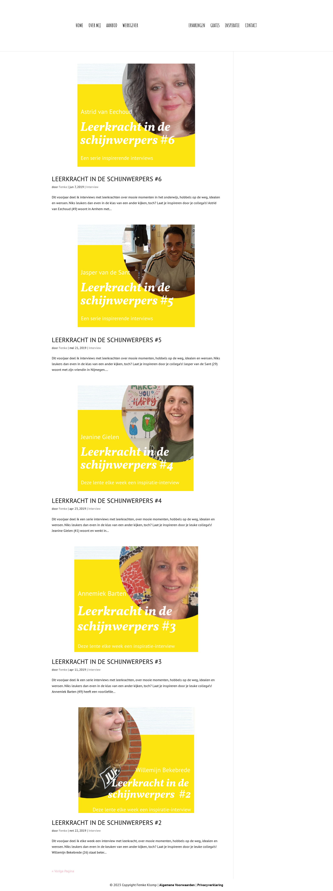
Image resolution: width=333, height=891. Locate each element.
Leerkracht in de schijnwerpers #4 (107, 500)
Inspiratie (232, 26)
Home (79, 26)
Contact (251, 26)
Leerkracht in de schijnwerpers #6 (107, 179)
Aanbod (111, 26)
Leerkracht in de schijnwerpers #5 (107, 340)
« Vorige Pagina (63, 871)
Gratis (215, 26)
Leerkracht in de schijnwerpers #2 (107, 822)
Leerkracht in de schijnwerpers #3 (107, 661)
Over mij (95, 26)
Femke (63, 187)
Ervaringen (197, 26)
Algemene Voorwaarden (177, 885)
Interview (92, 187)
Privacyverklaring (210, 885)
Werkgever (130, 26)
